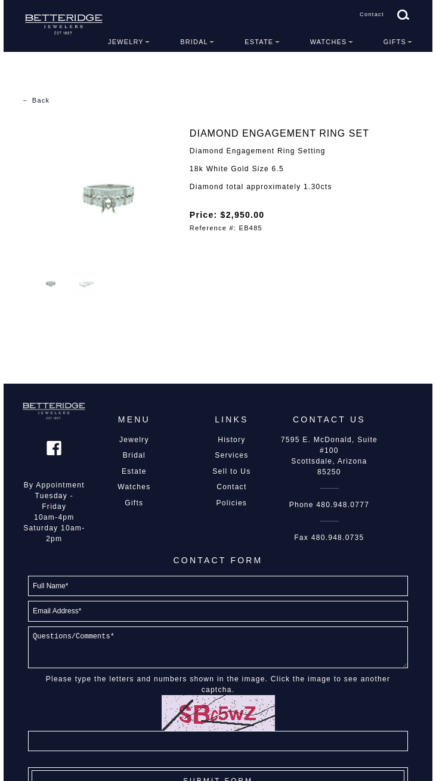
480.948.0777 (342, 505)
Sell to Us (231, 471)
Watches (328, 41)
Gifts (395, 41)
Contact (372, 14)
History (231, 440)
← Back (36, 100)
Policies (232, 503)
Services (231, 455)
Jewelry (126, 41)
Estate (259, 41)
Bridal (194, 41)
